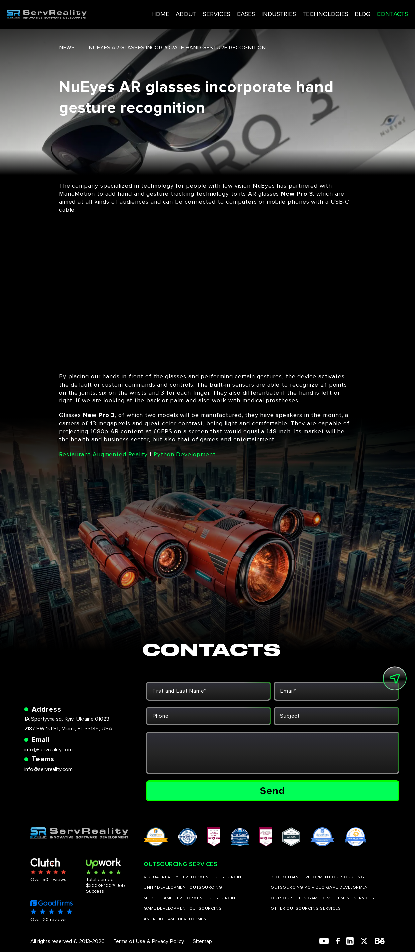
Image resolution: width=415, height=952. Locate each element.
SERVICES (202, 11)
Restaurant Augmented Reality (103, 454)
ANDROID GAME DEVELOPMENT (176, 919)
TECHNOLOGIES (306, 11)
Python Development (184, 454)
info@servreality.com (48, 749)
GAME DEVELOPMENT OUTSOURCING (183, 908)
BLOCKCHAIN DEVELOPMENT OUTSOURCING (317, 877)
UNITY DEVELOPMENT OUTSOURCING (183, 887)
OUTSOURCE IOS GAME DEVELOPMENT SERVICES (322, 898)
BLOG (342, 11)
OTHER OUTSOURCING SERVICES (306, 908)
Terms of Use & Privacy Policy (148, 941)
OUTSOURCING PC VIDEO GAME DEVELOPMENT (320, 887)
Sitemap (202, 941)
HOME (149, 11)
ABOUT (173, 11)
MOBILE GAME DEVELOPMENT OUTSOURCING (191, 898)
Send (272, 791)
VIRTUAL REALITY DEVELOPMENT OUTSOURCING (194, 877)
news (67, 47)
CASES (231, 11)
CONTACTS (371, 11)
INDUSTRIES (263, 11)
